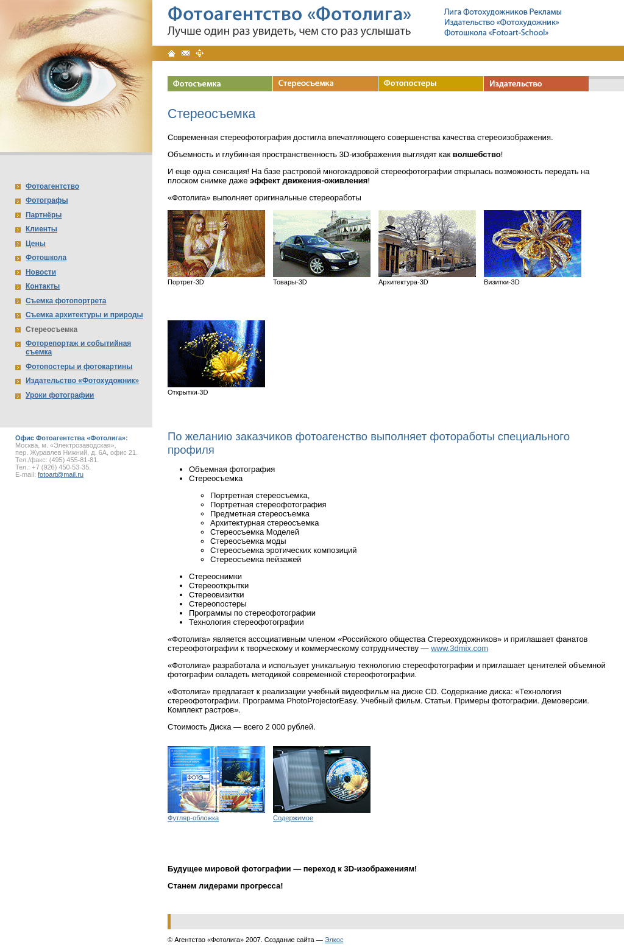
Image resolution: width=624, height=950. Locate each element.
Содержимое (293, 818)
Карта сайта (200, 53)
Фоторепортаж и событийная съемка (78, 347)
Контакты (43, 286)
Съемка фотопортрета (66, 301)
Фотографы (47, 200)
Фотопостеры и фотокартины (79, 366)
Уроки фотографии (60, 395)
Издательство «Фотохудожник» (82, 380)
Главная (172, 53)
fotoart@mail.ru (60, 474)
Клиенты (41, 229)
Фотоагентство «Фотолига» (289, 13)
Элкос (334, 939)
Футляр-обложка (193, 818)
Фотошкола (46, 257)
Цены (36, 243)
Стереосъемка (51, 329)
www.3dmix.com (459, 648)
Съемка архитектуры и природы (84, 315)
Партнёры (44, 215)
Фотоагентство (52, 186)
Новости (41, 272)
